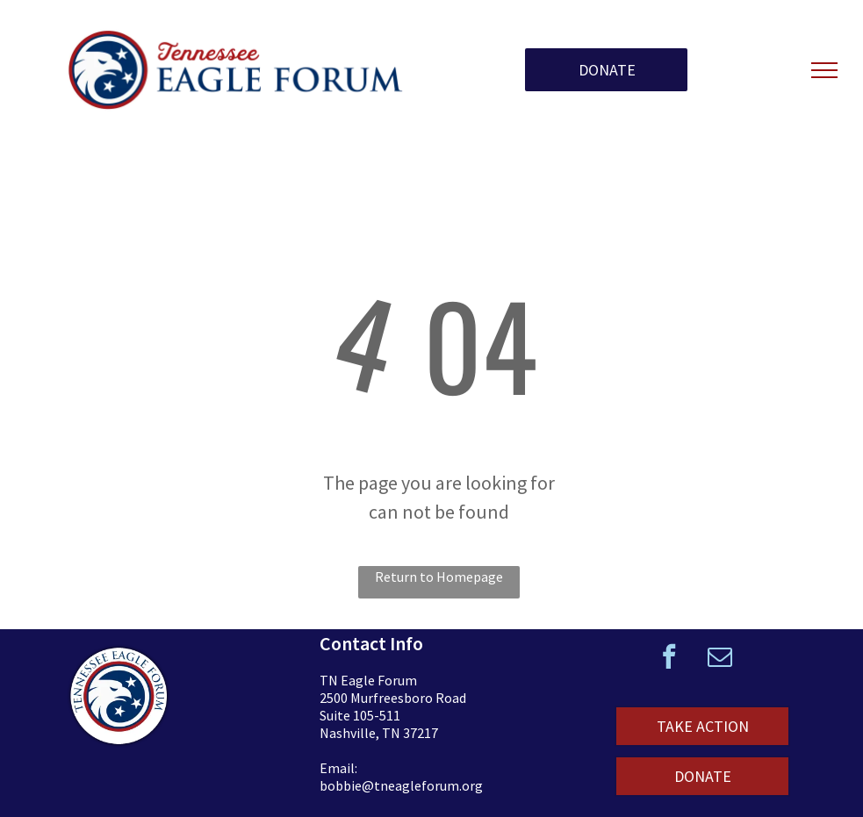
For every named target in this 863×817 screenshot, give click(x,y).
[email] (719, 658)
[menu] (824, 70)
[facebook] (669, 658)
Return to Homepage (439, 576)
